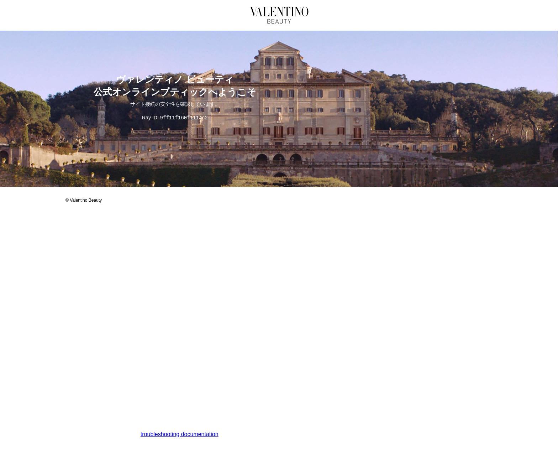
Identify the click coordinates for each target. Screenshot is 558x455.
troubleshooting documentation (180, 434)
